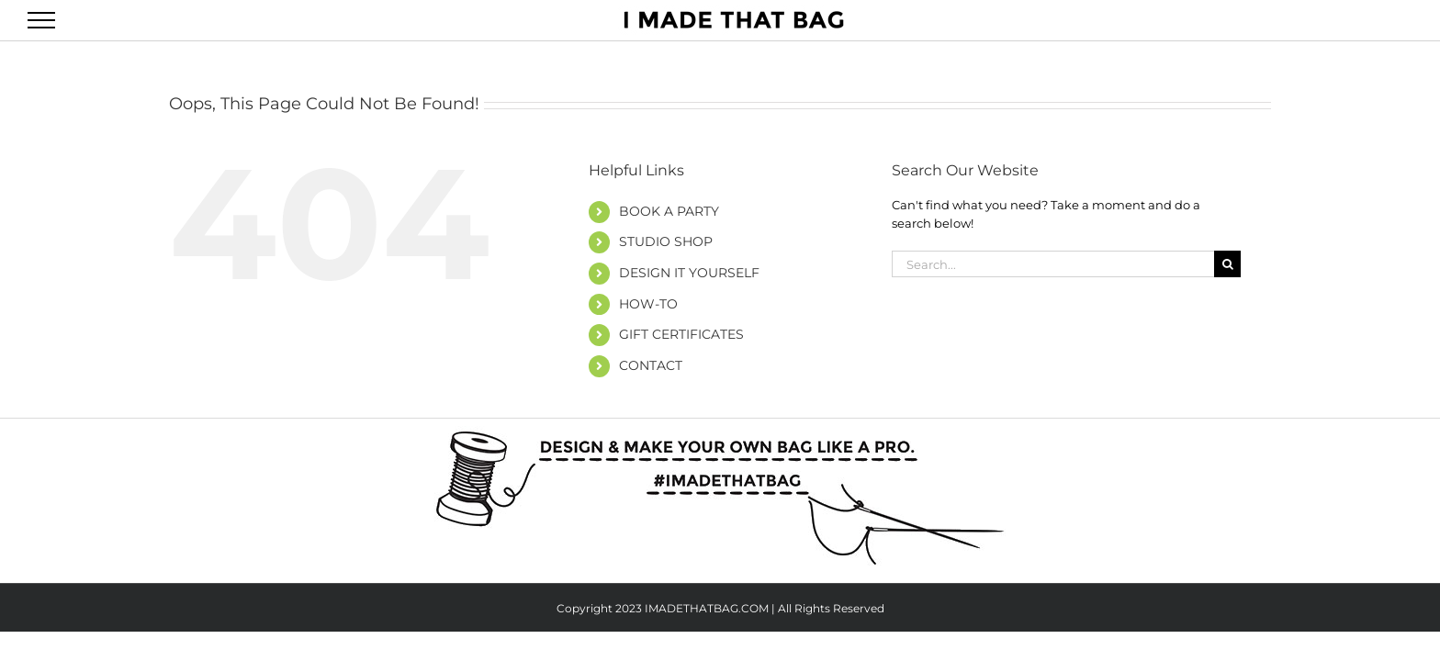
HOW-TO (648, 304)
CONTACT (650, 365)
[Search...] (1053, 264)
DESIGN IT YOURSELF (689, 272)
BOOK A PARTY (669, 211)
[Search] (1227, 264)
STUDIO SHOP (666, 241)
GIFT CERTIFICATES (681, 334)
